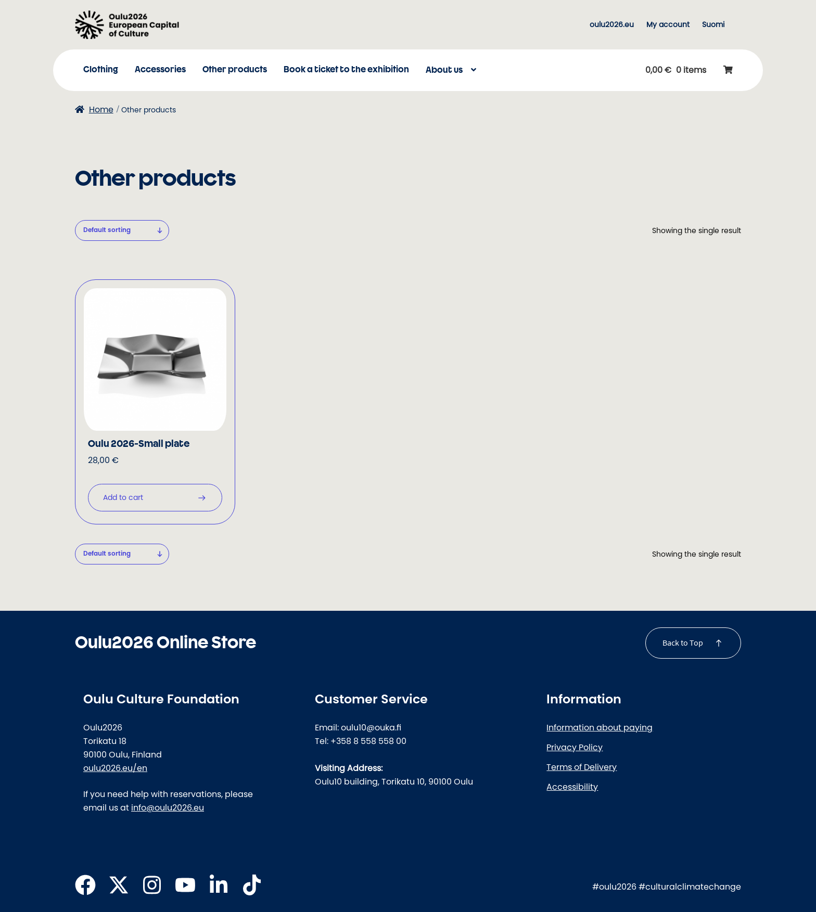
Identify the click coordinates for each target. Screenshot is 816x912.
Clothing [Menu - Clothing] (100, 70)
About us (444, 70)
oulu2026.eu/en (115, 768)
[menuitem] (713, 24)
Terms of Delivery (581, 767)
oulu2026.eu (612, 24)
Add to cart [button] (123, 497)
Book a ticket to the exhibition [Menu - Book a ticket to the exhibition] (346, 70)
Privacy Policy (574, 747)
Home (101, 109)
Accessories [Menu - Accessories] (160, 70)
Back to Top (682, 642)
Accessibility (572, 786)
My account (668, 24)
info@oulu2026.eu (167, 807)
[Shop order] (122, 230)
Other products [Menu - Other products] (234, 70)
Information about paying (599, 727)
